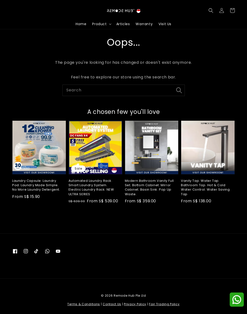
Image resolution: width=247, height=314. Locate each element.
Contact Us (112, 304)
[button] (211, 10)
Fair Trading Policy (164, 304)
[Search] (179, 90)
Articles (123, 24)
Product (99, 24)
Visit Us (164, 24)
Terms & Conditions (83, 304)
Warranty (144, 24)
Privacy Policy (135, 304)
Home (81, 24)
